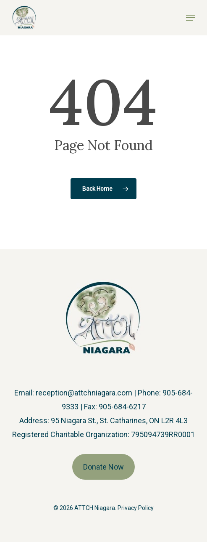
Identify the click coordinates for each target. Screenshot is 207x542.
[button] (190, 17)
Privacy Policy (136, 508)
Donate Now (103, 466)
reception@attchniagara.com (84, 392)
